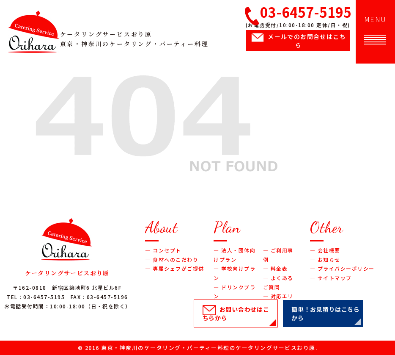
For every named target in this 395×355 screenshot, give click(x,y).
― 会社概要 (325, 250)
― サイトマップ (331, 277)
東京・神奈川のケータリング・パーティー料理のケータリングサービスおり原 (208, 348)
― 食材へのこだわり (171, 259)
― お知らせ (325, 259)
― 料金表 (275, 268)
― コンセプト (163, 250)
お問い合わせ (236, 313)
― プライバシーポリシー (342, 268)
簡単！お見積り (325, 313)
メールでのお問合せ (307, 40)
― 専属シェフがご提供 (174, 268)
